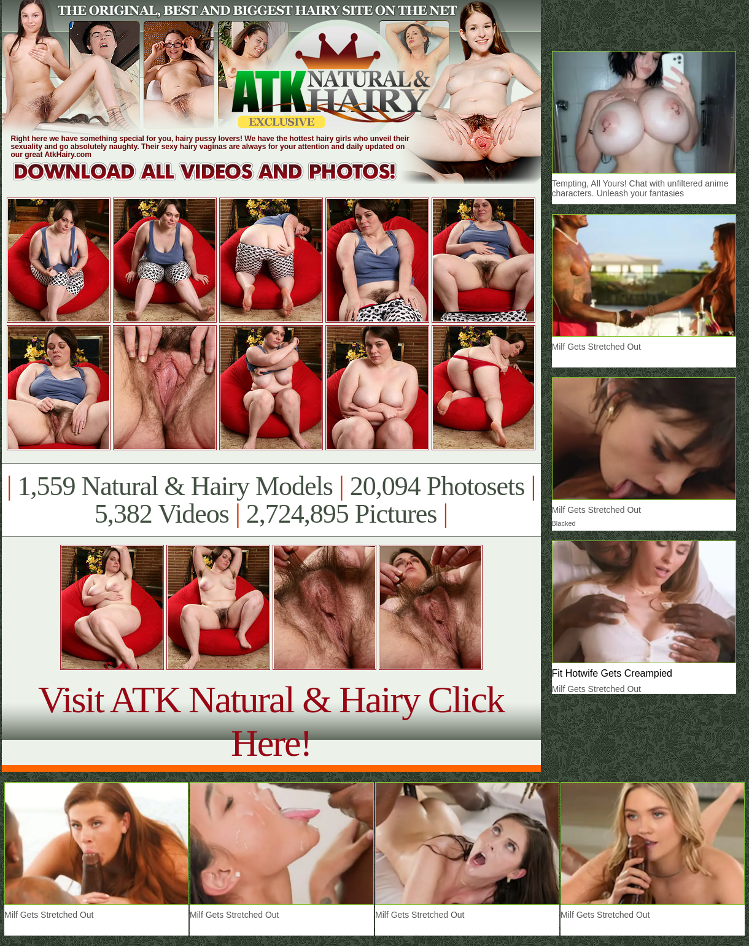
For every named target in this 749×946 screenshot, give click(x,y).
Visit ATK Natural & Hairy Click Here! (271, 721)
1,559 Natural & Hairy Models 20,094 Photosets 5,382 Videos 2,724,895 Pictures (271, 500)
